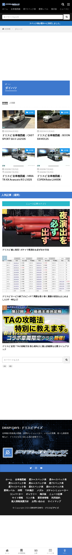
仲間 (20, 490)
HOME (8, 29)
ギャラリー (31, 494)
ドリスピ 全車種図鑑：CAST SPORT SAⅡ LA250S (18, 137)
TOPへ (65, 551)
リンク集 (30, 497)
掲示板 (54, 9)
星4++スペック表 (58, 479)
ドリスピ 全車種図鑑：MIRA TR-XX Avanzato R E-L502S (18, 178)
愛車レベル (43, 9)
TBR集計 (29, 490)
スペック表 (50, 551)
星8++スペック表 (55, 486)
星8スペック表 (36, 486)
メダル (40, 490)
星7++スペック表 (17, 486)
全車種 (31, 112)
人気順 (12, 103)
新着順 (5, 103)
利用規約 (55, 497)
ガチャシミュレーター (57, 490)
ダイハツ (18, 29)
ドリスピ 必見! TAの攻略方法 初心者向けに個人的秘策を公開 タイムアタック (35, 347)
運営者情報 (43, 497)
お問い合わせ (38, 501)
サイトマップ (54, 501)
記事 (36, 551)
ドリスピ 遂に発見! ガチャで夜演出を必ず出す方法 (25, 249)
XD (10, 366)
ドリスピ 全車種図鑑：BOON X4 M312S (53, 137)
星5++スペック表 (17, 483)
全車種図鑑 (15, 9)
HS (5, 366)
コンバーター (16, 494)
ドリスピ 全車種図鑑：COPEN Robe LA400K (49, 178)
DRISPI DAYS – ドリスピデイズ (44, 508)
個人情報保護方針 (20, 501)
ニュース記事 (65, 9)
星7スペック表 (29, 9)
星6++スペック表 (37, 483)
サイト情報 (17, 497)
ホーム (5, 9)
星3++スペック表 (37, 479)
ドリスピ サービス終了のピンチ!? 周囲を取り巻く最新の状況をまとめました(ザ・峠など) (35, 298)
